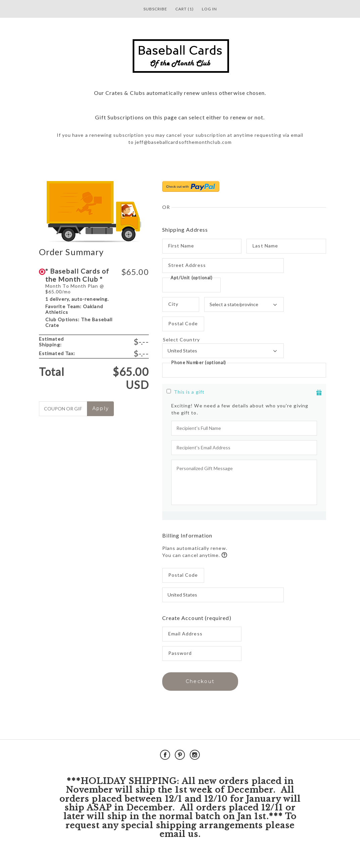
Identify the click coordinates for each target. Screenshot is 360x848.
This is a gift (189, 392)
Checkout (200, 681)
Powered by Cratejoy (285, 755)
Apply (100, 408)
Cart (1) (184, 8)
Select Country (223, 339)
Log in (209, 8)
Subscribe (155, 8)
